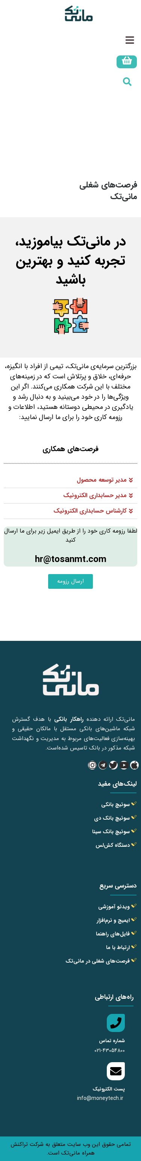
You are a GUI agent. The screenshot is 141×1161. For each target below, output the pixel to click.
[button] (70, 480)
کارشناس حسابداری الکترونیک (90, 511)
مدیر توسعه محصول (102, 480)
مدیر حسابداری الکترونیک (95, 495)
